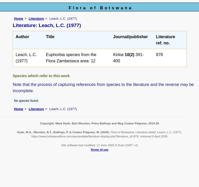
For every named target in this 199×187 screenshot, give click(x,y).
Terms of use (100, 149)
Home (18, 19)
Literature (36, 19)
